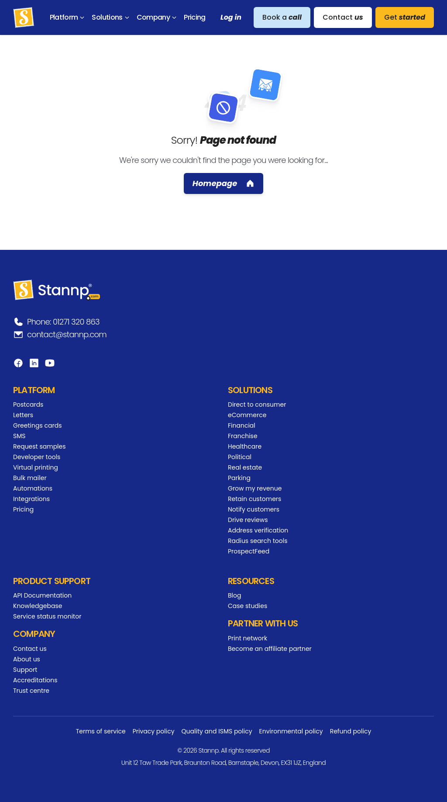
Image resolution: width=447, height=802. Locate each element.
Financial (241, 425)
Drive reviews (248, 519)
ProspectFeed (248, 551)
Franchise (243, 436)
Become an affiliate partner (270, 648)
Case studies (247, 606)
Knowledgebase (37, 606)
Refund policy (350, 731)
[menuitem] (69, 17)
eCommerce (247, 415)
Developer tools (36, 457)
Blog (234, 595)
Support (25, 669)
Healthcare (244, 446)
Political (239, 457)
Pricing (23, 509)
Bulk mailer (30, 478)
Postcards (28, 404)
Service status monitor (47, 616)
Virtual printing (35, 467)
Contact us (30, 648)
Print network (247, 638)
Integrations (31, 498)
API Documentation (42, 595)
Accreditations (35, 680)
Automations (32, 488)
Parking (239, 478)
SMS (19, 436)
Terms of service (101, 731)
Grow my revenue (255, 488)
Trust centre (31, 690)
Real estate (245, 467)
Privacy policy (154, 731)
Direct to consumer (257, 404)
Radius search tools (258, 540)
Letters (23, 415)
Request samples (39, 446)
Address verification (258, 530)
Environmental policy (291, 731)
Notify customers (253, 509)
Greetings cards (37, 425)
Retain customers (254, 498)
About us (26, 659)
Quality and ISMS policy (217, 731)
